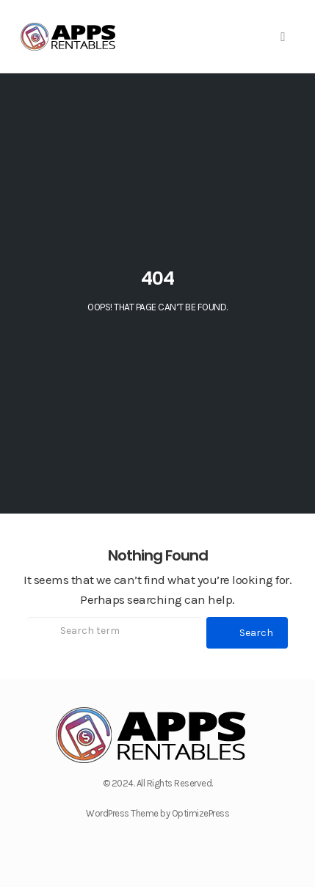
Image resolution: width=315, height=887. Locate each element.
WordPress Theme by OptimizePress (157, 813)
